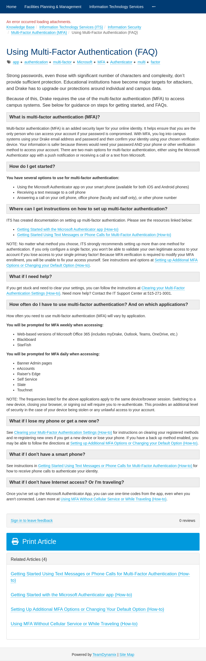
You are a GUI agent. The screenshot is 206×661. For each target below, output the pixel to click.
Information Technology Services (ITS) (71, 27)
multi (142, 62)
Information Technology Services (116, 7)
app (16, 62)
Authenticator (121, 62)
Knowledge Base (20, 27)
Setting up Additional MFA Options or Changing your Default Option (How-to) (133, 443)
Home (11, 7)
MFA (101, 62)
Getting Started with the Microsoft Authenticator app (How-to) (67, 229)
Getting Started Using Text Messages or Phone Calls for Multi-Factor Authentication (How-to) (94, 235)
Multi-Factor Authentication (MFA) (39, 32)
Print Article (33, 541)
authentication (36, 62)
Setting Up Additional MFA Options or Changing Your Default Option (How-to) (87, 609)
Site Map (126, 654)
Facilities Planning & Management (52, 7)
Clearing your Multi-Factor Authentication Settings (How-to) (63, 432)
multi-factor (62, 62)
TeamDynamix (104, 654)
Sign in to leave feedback (32, 520)
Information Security (124, 27)
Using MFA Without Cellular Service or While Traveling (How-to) (113, 499)
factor (155, 62)
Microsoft (84, 62)
